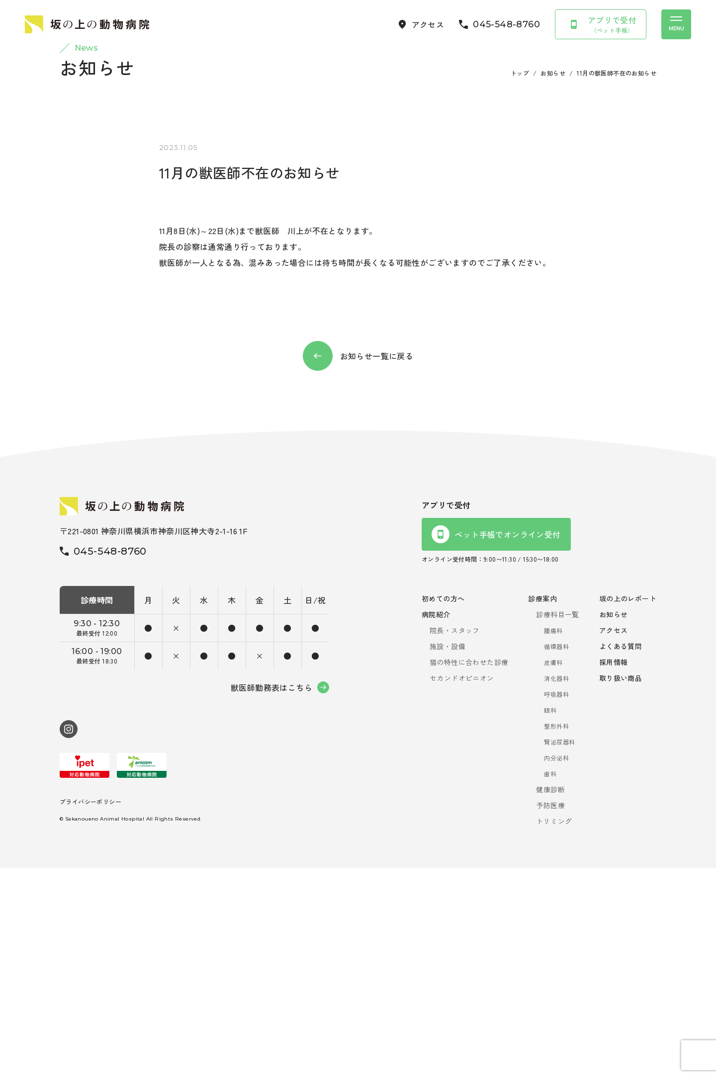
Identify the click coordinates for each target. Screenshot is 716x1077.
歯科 (550, 982)
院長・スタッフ (455, 839)
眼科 (550, 918)
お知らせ (552, 281)
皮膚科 (553, 871)
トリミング (554, 1030)
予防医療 (550, 1014)
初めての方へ (443, 807)
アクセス (613, 839)
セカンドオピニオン (462, 887)
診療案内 (542, 807)
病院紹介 (436, 823)
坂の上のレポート (627, 807)
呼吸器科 (556, 903)
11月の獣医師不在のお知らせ (616, 281)
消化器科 (556, 887)
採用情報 (613, 871)
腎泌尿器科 (559, 950)
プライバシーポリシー (90, 1010)
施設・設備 (447, 855)
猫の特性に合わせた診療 (469, 871)
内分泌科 (556, 966)
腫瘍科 (553, 839)
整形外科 (556, 934)
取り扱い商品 (620, 887)
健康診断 (550, 998)
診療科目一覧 (557, 823)
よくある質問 (620, 855)
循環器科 (556, 855)
